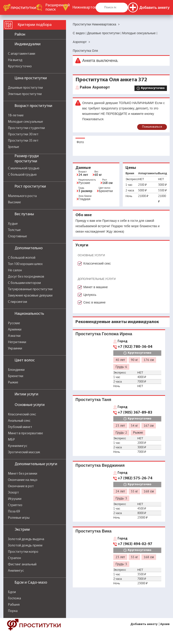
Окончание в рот (21, 486)
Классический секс (22, 414)
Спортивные (17, 236)
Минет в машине (95, 287)
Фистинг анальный (22, 564)
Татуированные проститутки (30, 289)
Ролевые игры (19, 518)
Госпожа (14, 598)
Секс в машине (94, 302)
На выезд (15, 60)
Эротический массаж (24, 452)
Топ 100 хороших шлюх (25, 264)
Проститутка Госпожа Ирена (103, 333)
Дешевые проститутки (25, 88)
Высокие (14, 202)
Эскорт (13, 492)
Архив (165, 624)
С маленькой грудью (23, 168)
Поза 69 (14, 511)
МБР (11, 440)
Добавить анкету (143, 624)
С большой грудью (22, 175)
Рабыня (14, 605)
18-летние (16, 115)
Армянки (14, 329)
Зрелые (13, 147)
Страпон (14, 558)
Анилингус (16, 571)
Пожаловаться (152, 127)
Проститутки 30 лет (23, 134)
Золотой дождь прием (25, 545)
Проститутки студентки (26, 128)
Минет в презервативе (25, 433)
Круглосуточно (20, 66)
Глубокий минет (20, 427)
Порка (13, 611)
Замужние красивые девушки (30, 295)
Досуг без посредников (26, 277)
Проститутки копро (23, 552)
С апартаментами (21, 54)
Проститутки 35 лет (23, 141)
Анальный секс (19, 421)
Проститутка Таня (93, 399)
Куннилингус (17, 446)
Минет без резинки (22, 474)
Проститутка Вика (93, 531)
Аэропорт (95, 87)
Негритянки (17, 342)
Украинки (15, 348)
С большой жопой (21, 258)
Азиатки (14, 336)
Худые (13, 224)
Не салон (15, 270)
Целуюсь (89, 295)
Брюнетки (15, 376)
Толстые (14, 230)
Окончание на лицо (22, 480)
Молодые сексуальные (25, 122)
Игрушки (14, 499)
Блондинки (16, 370)
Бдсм (12, 592)
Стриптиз (15, 505)
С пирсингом (17, 302)
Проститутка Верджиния (100, 465)
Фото (80, 142)
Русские (14, 323)
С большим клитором (24, 283)
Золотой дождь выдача (26, 539)
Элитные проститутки (25, 94)
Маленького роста (22, 196)
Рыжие (13, 382)
